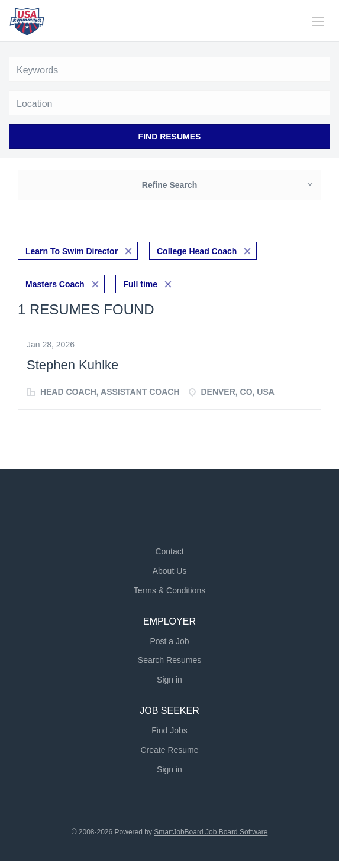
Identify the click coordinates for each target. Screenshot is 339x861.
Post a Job (169, 641)
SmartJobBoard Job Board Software (210, 832)
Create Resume (169, 750)
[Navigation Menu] (318, 21)
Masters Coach (55, 284)
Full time (140, 284)
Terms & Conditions (169, 590)
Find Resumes (169, 136)
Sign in (169, 679)
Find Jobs (169, 730)
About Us (170, 571)
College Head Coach (197, 251)
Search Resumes (169, 660)
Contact (169, 551)
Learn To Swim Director (71, 251)
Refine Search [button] (169, 185)
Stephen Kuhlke (72, 365)
